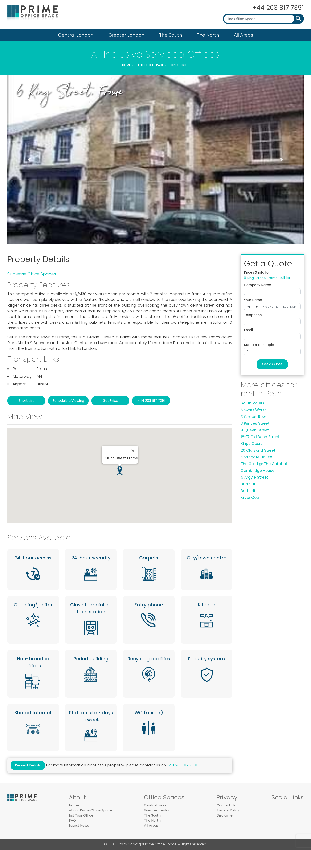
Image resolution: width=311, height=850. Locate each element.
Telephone (253, 314)
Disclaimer (225, 815)
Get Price (110, 400)
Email (248, 329)
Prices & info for (257, 272)
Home (126, 65)
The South (170, 35)
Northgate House (256, 457)
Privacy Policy (228, 810)
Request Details (28, 765)
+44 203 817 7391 (278, 7)
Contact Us (226, 805)
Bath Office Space (150, 65)
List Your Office (81, 815)
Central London (76, 35)
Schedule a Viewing (68, 400)
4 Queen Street (255, 430)
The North (208, 35)
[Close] (133, 451)
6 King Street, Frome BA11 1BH (267, 277)
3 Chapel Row (253, 416)
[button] (29, 159)
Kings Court (251, 443)
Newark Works (253, 409)
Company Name (257, 285)
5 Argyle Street (254, 477)
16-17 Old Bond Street (260, 436)
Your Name (253, 300)
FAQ (72, 820)
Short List (26, 400)
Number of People (259, 344)
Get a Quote (272, 364)
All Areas (243, 35)
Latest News (79, 825)
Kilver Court (251, 497)
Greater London (126, 35)
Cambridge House (257, 470)
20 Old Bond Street (258, 450)
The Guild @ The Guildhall (264, 463)
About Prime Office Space (90, 810)
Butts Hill (249, 484)
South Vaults (252, 403)
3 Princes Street (255, 423)
